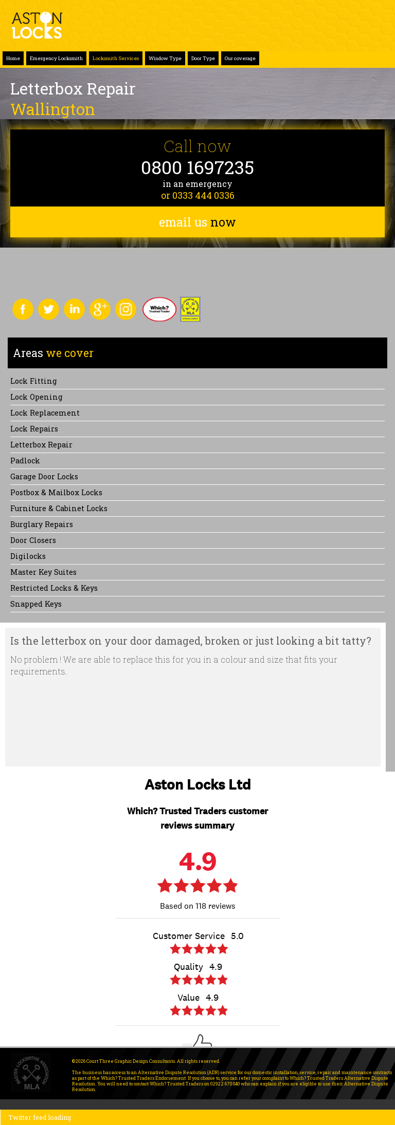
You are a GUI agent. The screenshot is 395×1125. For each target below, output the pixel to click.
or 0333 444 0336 (198, 195)
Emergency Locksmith (56, 58)
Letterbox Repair (41, 444)
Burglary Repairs (41, 524)
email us (197, 222)
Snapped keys (36, 604)
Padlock (25, 460)
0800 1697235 (197, 167)
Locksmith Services (116, 58)
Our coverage (240, 58)
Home (13, 58)
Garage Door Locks (44, 476)
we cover (53, 353)
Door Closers (33, 540)
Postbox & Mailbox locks (56, 492)
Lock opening (36, 397)
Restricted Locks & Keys (54, 588)
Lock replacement (45, 413)
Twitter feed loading (39, 1117)
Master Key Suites (43, 572)
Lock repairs (34, 429)
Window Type (165, 58)
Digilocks (28, 556)
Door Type (203, 58)
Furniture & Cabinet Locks (58, 508)
